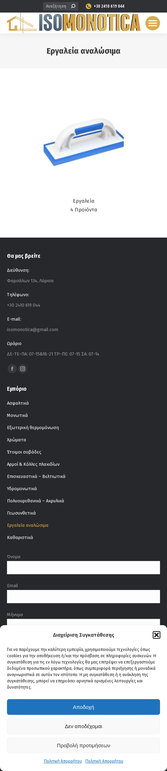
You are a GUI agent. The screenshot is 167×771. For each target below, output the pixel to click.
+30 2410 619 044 (104, 6)
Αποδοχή (83, 707)
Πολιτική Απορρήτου (63, 761)
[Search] (60, 6)
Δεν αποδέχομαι (83, 726)
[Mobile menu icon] (152, 23)
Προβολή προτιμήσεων (83, 745)
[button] (156, 634)
